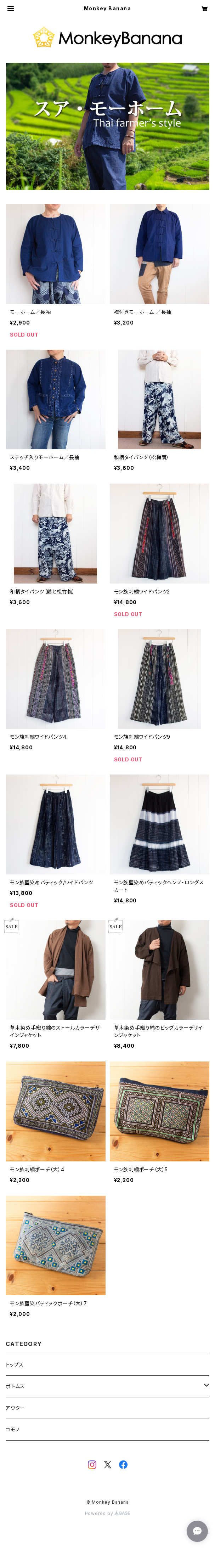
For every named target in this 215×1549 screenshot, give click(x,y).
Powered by (107, 1513)
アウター (15, 1408)
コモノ (12, 1429)
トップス (15, 1365)
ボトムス (15, 1386)
